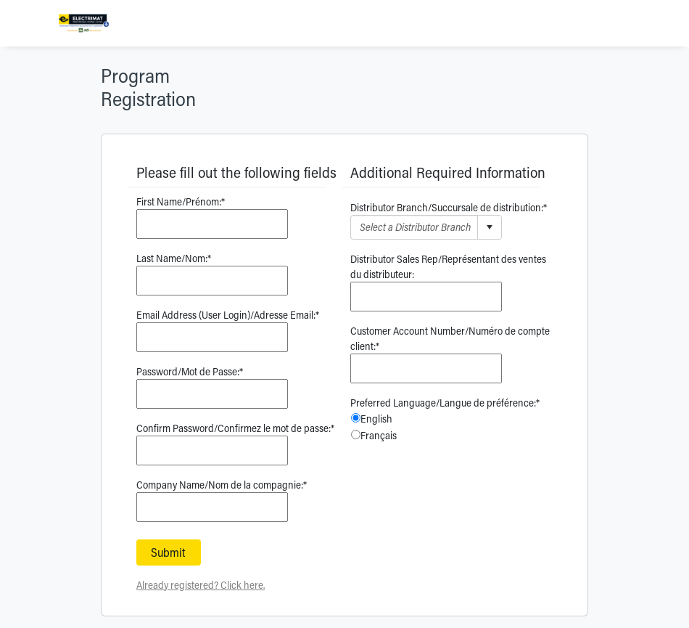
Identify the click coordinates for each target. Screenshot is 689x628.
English (376, 418)
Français (378, 435)
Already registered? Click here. (200, 585)
